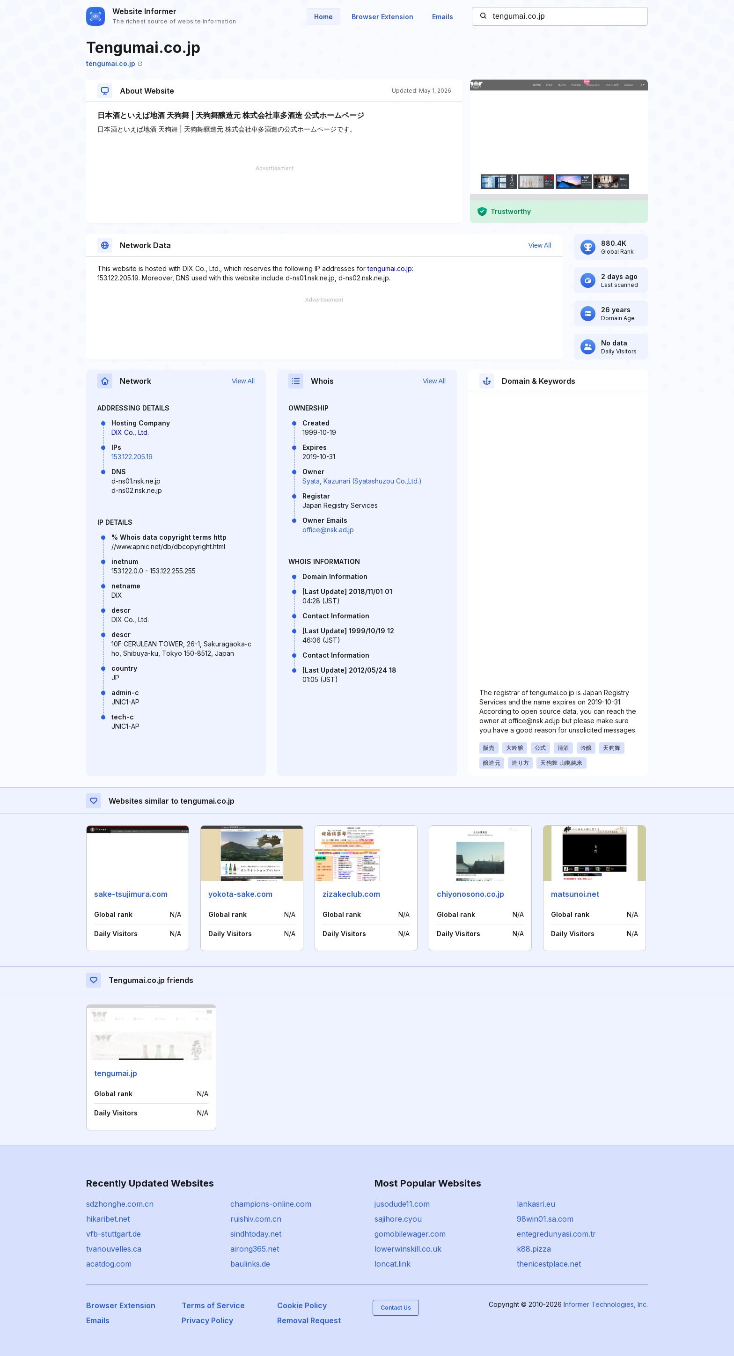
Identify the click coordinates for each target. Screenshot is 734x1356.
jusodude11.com (402, 1204)
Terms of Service (213, 1305)
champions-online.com (270, 1204)
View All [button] (539, 245)
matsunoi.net (575, 894)
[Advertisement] (274, 194)
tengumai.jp (115, 1073)
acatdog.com (109, 1263)
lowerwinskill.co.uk (407, 1248)
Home (323, 17)
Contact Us (396, 1307)
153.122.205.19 (132, 457)
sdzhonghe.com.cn (120, 1204)
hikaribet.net (108, 1219)
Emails (442, 17)
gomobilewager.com (410, 1234)
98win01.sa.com (545, 1219)
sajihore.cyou (398, 1219)
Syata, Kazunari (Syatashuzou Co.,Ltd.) (362, 481)
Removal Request (309, 1320)
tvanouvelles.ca (113, 1248)
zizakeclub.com (351, 894)
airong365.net (254, 1248)
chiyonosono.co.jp (470, 894)
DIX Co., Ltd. (130, 432)
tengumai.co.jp (114, 63)
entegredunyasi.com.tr (556, 1234)
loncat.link (392, 1263)
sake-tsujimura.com (131, 894)
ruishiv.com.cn (255, 1219)
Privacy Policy (207, 1320)
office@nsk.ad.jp (328, 530)
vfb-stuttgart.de (113, 1234)
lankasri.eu (536, 1204)
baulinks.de (250, 1263)
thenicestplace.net (549, 1263)
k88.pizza (534, 1248)
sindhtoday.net (255, 1234)
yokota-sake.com (240, 894)
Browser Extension (382, 17)
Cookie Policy (302, 1305)
